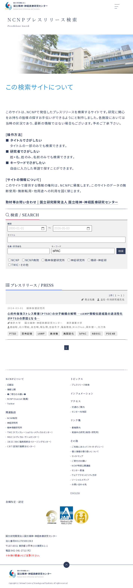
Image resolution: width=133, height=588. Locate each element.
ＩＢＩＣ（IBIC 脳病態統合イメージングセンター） (29, 441)
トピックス (76, 379)
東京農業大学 (74, 322)
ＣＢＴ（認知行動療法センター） (21, 446)
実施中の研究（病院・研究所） (85, 432)
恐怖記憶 (27, 333)
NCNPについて (15, 379)
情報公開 (11, 389)
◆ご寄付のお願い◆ (16, 394)
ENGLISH (75, 493)
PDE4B (111, 333)
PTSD (13, 333)
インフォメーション (81, 393)
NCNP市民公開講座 (81, 465)
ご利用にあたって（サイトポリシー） (88, 446)
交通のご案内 (78, 406)
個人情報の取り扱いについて (85, 451)
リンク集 (75, 420)
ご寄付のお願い (79, 460)
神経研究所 (12, 422)
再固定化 (68, 333)
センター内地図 (79, 411)
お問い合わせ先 (79, 484)
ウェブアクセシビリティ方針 (84, 474)
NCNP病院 (12, 418)
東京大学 (15, 322)
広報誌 (10, 384)
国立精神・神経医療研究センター (44, 322)
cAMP (41, 333)
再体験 (54, 333)
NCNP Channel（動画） (18, 398)
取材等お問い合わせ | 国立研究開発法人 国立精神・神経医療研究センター (62, 202)
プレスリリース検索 (80, 384)
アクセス (75, 401)
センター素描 (78, 470)
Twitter (11, 403)
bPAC (83, 333)
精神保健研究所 (14, 427)
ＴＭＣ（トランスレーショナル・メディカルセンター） (30, 432)
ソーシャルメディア (80, 479)
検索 (121, 251)
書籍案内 (76, 427)
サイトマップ (77, 456)
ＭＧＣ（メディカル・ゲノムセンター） (23, 436)
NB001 (96, 333)
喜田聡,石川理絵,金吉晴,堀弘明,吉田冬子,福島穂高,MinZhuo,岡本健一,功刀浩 (58, 326)
